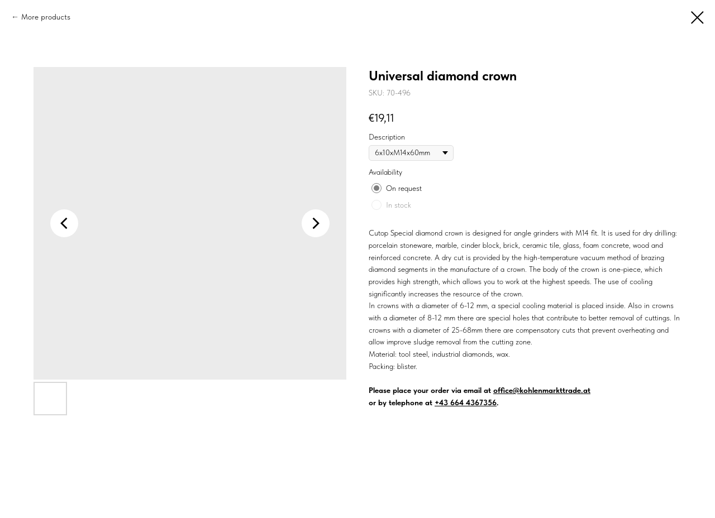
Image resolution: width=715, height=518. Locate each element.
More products (45, 16)
